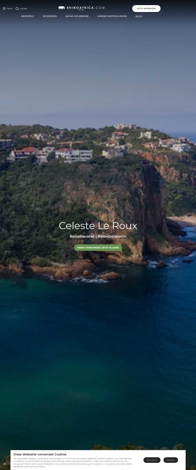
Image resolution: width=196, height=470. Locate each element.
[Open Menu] (8, 8)
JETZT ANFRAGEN (179, 8)
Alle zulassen (152, 460)
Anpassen (171, 460)
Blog (155, 16)
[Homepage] (5, 464)
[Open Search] (21, 8)
